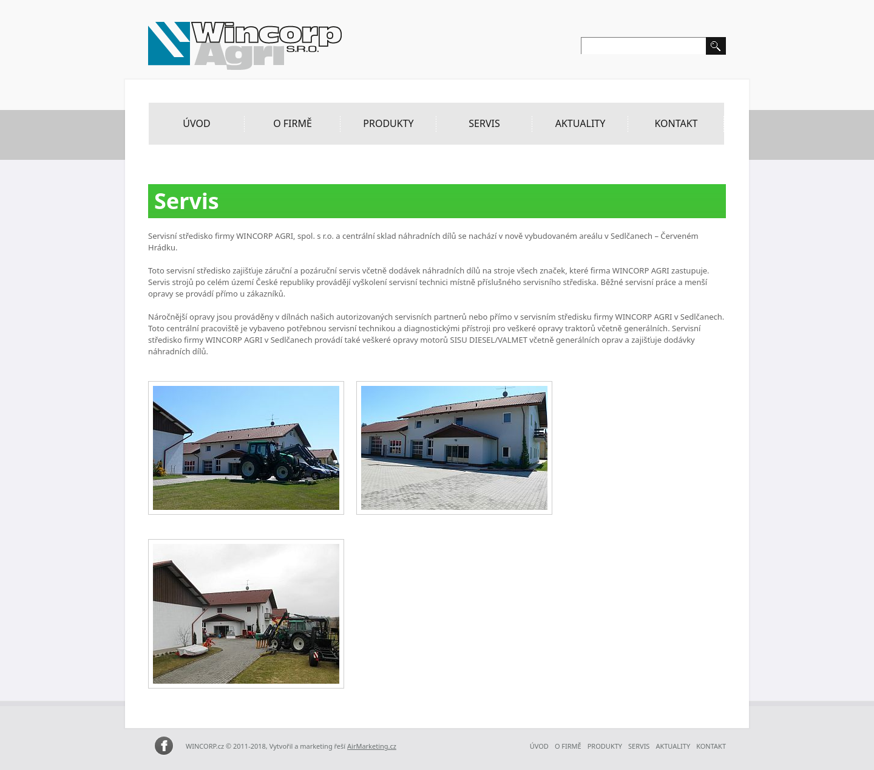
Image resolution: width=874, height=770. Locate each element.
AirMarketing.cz (371, 746)
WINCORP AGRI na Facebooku (164, 746)
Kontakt (675, 123)
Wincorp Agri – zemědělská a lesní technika (245, 45)
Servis (484, 123)
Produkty (388, 123)
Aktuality (580, 123)
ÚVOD (196, 123)
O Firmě (292, 123)
